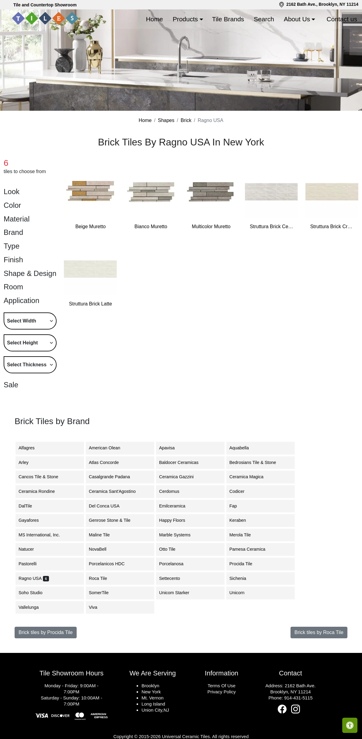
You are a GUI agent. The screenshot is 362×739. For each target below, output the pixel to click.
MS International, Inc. (43, 563)
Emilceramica (176, 534)
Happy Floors (176, 549)
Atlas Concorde (108, 491)
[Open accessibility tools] (349, 725)
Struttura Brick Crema (331, 255)
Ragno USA (34, 607)
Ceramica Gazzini (180, 505)
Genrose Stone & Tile (114, 549)
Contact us (342, 19)
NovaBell (102, 578)
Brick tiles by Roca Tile (318, 661)
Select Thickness (27, 393)
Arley (28, 491)
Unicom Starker (178, 621)
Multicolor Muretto (211, 255)
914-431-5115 (298, 726)
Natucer (31, 578)
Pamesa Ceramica (251, 578)
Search (264, 19)
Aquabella (242, 476)
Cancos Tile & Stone (43, 505)
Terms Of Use (221, 714)
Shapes (166, 149)
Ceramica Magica (251, 505)
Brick (186, 149)
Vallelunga (32, 635)
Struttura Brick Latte (90, 332)
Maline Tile (104, 563)
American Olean (108, 476)
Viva (97, 635)
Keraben (241, 549)
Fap (237, 534)
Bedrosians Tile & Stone (256, 491)
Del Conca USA (108, 534)
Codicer (240, 520)
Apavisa (170, 476)
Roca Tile (101, 607)
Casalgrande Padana (114, 505)
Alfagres (31, 476)
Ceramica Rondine (41, 520)
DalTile (30, 534)
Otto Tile (171, 578)
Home (154, 19)
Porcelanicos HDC (110, 592)
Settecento (174, 607)
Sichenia (241, 607)
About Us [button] (297, 19)
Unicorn (240, 621)
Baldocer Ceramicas (182, 491)
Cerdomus (173, 520)
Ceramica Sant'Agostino (116, 520)
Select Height (22, 371)
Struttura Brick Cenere (271, 255)
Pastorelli (31, 592)
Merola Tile (243, 563)
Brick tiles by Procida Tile (46, 661)
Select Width (21, 349)
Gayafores (33, 549)
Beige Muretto (90, 255)
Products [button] (185, 19)
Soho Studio (35, 621)
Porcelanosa (175, 592)
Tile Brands (228, 19)
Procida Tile (245, 592)
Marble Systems (179, 563)
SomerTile (103, 621)
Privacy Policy (221, 720)
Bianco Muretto (150, 255)
